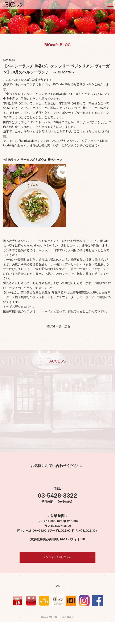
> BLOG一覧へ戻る (57, 326)
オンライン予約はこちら (57, 557)
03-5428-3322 (57, 495)
